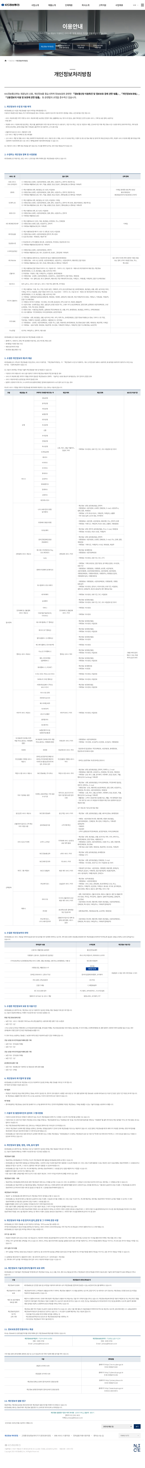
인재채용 (68, 5)
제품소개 (52, 5)
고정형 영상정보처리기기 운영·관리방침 (36, 1436)
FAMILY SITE (125, 1435)
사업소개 (35, 5)
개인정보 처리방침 (11, 1436)
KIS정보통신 (10, 4)
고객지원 (102, 5)
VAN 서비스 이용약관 (62, 1436)
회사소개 (85, 5)
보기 (137, 1426)
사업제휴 (119, 5)
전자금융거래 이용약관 (81, 1436)
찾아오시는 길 (98, 1436)
